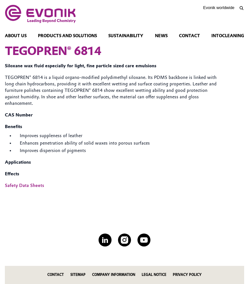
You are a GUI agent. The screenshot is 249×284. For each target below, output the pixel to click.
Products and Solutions (67, 35)
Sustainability (125, 35)
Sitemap (78, 275)
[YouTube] (143, 240)
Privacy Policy (187, 275)
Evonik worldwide (218, 7)
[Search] (241, 8)
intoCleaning (227, 35)
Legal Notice (154, 275)
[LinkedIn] (105, 240)
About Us (16, 35)
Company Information (113, 275)
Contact (189, 35)
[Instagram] (124, 240)
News (161, 35)
